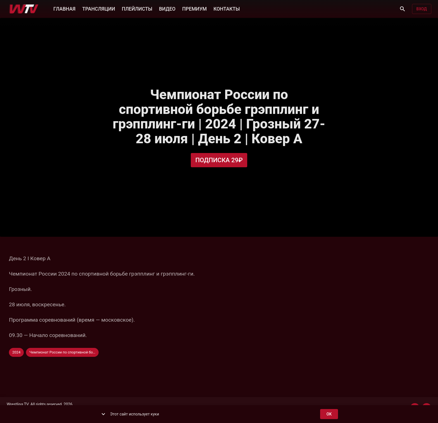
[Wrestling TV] (24, 9)
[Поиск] (402, 9)
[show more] (103, 414)
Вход (421, 9)
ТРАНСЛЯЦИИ (98, 8)
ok (329, 414)
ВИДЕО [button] (167, 8)
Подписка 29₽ (219, 160)
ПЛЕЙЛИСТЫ (137, 8)
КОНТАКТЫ (226, 8)
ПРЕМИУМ (194, 8)
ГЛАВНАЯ (64, 8)
